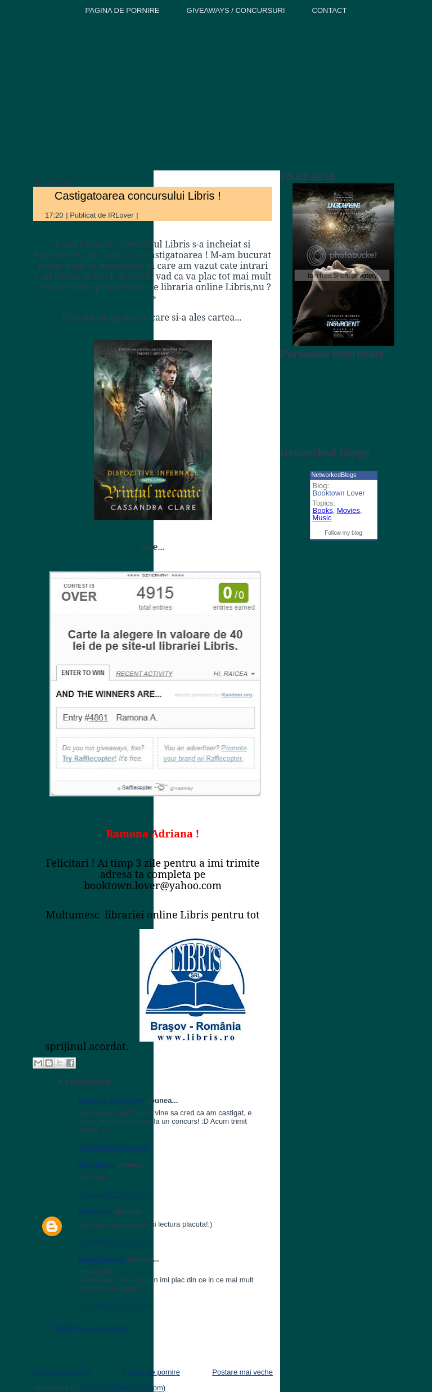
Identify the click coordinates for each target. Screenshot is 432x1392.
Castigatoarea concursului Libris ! (138, 196)
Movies (348, 510)
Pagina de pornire (151, 1372)
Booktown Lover (339, 493)
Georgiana (96, 1164)
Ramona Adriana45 (111, 1100)
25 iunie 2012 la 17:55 (114, 1194)
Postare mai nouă (61, 1372)
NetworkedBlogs (334, 474)
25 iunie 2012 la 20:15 (114, 1241)
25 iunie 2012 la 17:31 (114, 1147)
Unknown (94, 1212)
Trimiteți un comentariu (90, 1327)
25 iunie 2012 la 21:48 (114, 1305)
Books (323, 510)
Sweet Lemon (101, 1259)
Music (322, 517)
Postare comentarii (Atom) (122, 1388)
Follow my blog (343, 533)
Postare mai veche (242, 1372)
